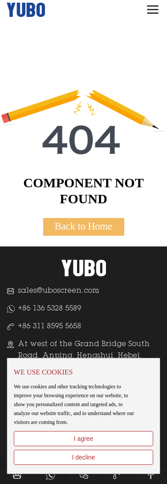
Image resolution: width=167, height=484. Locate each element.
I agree (84, 438)
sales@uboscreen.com (58, 290)
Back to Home (83, 226)
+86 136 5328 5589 (49, 308)
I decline (83, 457)
